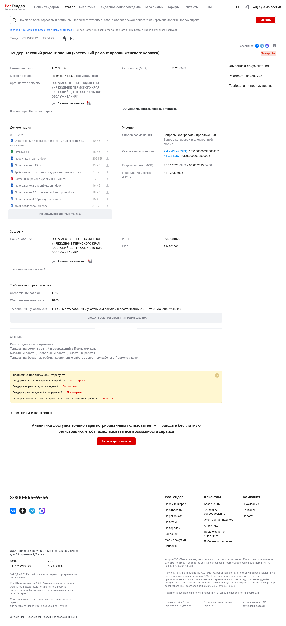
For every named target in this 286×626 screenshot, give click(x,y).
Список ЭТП (173, 548)
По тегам (171, 524)
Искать (266, 22)
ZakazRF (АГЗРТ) (175, 154)
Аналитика (87, 7)
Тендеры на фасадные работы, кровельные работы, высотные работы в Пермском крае (74, 360)
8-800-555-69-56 (29, 500)
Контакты (191, 7)
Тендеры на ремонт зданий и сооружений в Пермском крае (53, 351)
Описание (249, 69)
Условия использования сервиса (218, 606)
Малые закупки (175, 542)
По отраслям (173, 512)
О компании (251, 506)
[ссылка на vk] (13, 513)
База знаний (154, 7)
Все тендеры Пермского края (31, 114)
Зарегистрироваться (116, 444)
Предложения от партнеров (215, 536)
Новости (248, 518)
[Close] (217, 378)
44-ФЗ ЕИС (171, 158)
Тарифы (173, 7)
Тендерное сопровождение (120, 7)
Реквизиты (245, 79)
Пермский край (87, 78)
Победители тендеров (218, 543)
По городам (173, 530)
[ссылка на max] (42, 513)
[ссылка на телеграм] (32, 513)
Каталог (69, 7)
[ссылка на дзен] (22, 513)
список (261, 608)
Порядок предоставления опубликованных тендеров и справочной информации (212, 595)
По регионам (173, 518)
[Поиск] (14, 22)
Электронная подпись (218, 522)
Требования (250, 88)
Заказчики (172, 536)
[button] (238, 7)
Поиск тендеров (46, 7)
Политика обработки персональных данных (178, 606)
